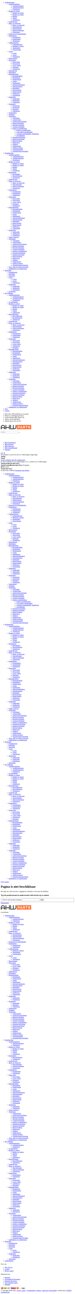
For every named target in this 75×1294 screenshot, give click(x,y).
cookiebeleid (31, 1290)
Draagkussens (13, 272)
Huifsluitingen (16, 28)
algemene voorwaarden (49, 1290)
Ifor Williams (9, 293)
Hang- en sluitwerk (15, 23)
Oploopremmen (17, 86)
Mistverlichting (17, 141)
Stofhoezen (16, 93)
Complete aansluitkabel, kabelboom (27, 134)
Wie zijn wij (8, 1267)
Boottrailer (8, 270)
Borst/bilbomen (17, 176)
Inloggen (7, 449)
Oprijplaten (12, 72)
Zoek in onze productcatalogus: (12, 900)
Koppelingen (13, 36)
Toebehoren (16, 9)
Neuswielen (12, 60)
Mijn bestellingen (10, 442)
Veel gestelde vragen (11, 1283)
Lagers (14, 81)
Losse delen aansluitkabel (24, 132)
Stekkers (15, 144)
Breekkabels (16, 78)
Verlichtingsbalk (17, 149)
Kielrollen (12, 274)
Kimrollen (12, 276)
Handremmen (16, 79)
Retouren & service (11, 1281)
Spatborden (12, 97)
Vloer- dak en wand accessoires (18, 267)
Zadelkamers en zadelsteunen (18, 269)
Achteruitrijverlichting (19, 121)
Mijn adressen (9, 444)
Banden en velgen (14, 11)
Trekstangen (16, 95)
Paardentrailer (9, 153)
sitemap (38, 1290)
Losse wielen (16, 65)
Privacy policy (9, 1271)
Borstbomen (12, 172)
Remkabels (15, 88)
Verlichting (12, 116)
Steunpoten (12, 104)
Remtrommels (16, 92)
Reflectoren (16, 142)
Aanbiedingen (9, 1261)
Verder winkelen (6, 460)
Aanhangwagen (9, 2)
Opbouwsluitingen (18, 30)
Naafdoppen (16, 83)
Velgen (14, 18)
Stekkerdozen (16, 146)
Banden (14, 16)
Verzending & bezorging (12, 1279)
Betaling (7, 1277)
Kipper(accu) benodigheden (17, 34)
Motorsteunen (13, 58)
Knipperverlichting (18, 139)
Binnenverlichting (18, 123)
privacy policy (21, 1290)
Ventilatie (12, 114)
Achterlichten (16, 120)
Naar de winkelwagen (18, 460)
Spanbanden (16, 48)
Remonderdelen (13, 74)
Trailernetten (13, 113)
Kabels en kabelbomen (19, 128)
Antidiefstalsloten (14, 4)
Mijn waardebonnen (11, 448)
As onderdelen (13, 302)
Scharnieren (16, 32)
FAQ (6, 409)
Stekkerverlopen (17, 148)
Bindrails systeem (18, 46)
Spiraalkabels (20, 135)
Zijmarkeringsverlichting (20, 151)
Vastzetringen (16, 50)
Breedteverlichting (18, 125)
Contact (7, 411)
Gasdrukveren (13, 21)
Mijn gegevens (9, 446)
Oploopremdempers (18, 85)
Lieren (11, 51)
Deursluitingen (17, 27)
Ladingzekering (13, 43)
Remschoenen (16, 90)
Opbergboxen (13, 71)
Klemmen (15, 67)
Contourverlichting (18, 127)
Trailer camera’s (14, 237)
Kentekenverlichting (18, 137)
